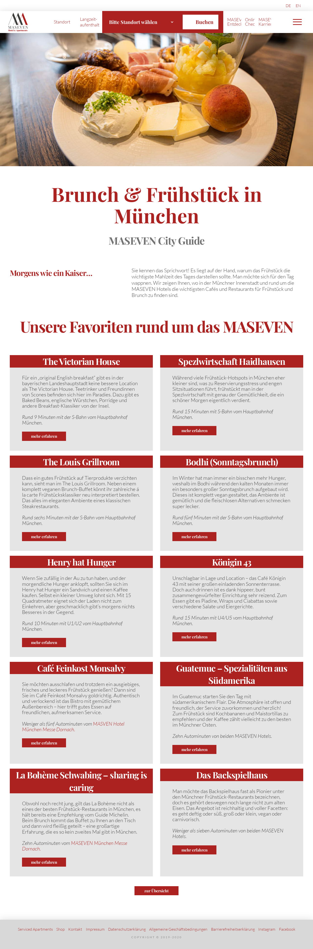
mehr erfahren (44, 436)
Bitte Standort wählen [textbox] (133, 22)
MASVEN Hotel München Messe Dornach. (73, 726)
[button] (297, 22)
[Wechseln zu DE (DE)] (288, 5)
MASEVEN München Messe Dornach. (74, 846)
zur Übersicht (156, 890)
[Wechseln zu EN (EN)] (298, 5)
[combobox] (141, 22)
